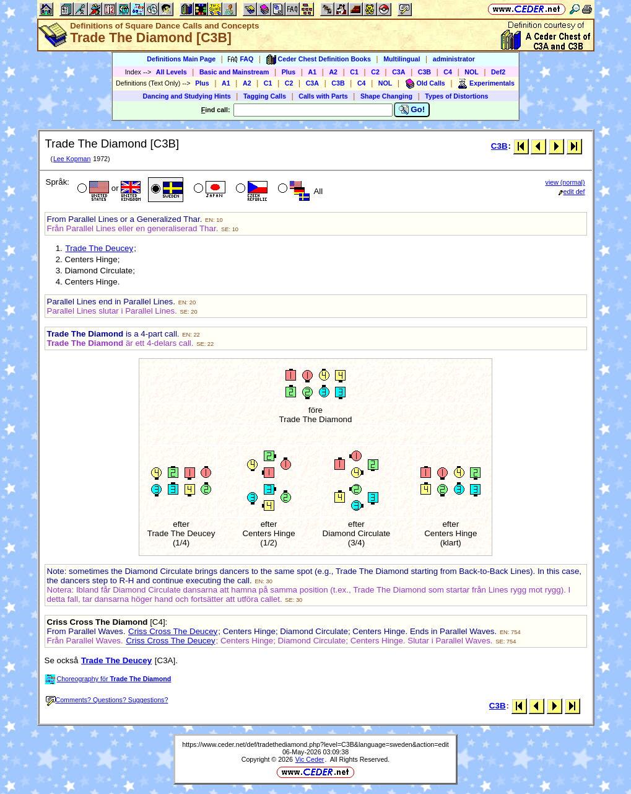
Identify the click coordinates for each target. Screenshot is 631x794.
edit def (572, 191)
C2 (375, 72)
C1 (354, 72)
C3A (398, 72)
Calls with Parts (322, 96)
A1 (312, 72)
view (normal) (565, 182)
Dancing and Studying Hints (187, 96)
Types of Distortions (456, 96)
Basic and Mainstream (234, 72)
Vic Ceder (309, 759)
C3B (424, 72)
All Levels (171, 72)
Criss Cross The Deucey (172, 631)
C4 (447, 72)
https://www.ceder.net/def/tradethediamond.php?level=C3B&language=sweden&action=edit (315, 744)
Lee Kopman (71, 158)
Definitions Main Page (181, 59)
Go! (412, 110)
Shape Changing (386, 96)
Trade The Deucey (100, 248)
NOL (471, 72)
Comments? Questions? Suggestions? (107, 700)
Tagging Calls (264, 96)
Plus (289, 72)
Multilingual (401, 59)
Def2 (498, 72)
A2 (333, 72)
